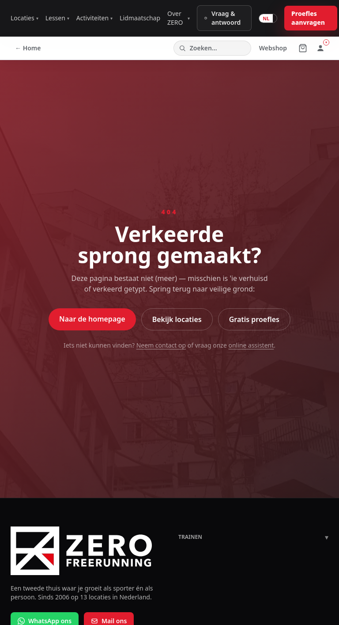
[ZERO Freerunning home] (86, 551)
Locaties (24, 18)
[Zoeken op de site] (212, 48)
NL (266, 18)
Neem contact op (161, 345)
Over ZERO (178, 18)
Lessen (57, 18)
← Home (28, 48)
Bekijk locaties (177, 319)
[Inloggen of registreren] (320, 48)
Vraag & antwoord (222, 18)
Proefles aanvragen (308, 18)
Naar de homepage (92, 319)
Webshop (273, 48)
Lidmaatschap (140, 18)
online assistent (251, 345)
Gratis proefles (254, 319)
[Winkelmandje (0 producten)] (303, 48)
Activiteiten (94, 18)
